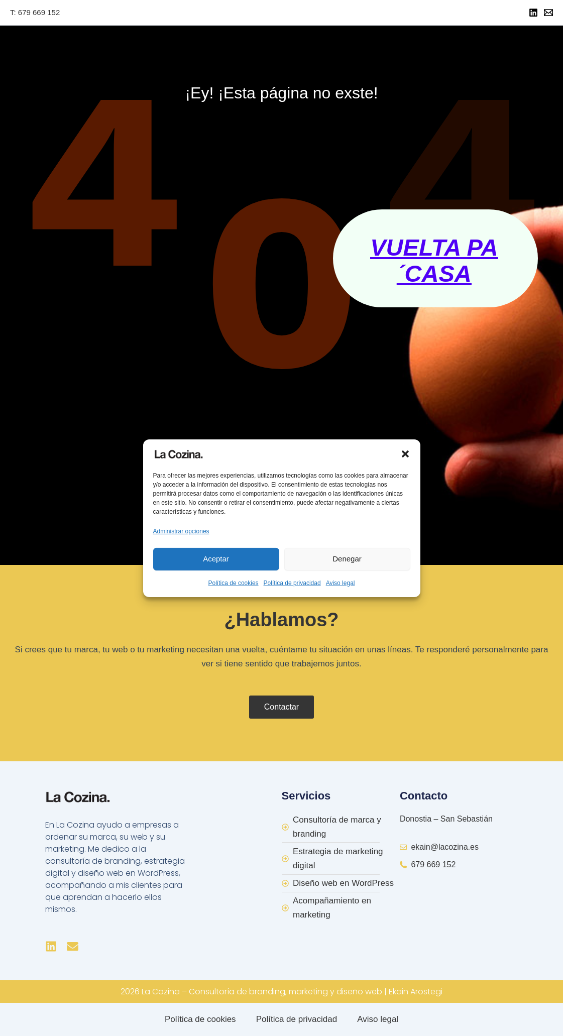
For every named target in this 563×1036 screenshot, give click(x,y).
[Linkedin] (533, 12)
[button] (405, 453)
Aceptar (216, 558)
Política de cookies (233, 583)
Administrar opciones (181, 530)
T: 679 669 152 (35, 12)
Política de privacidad (292, 583)
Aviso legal (340, 583)
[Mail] (548, 12)
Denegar (347, 558)
